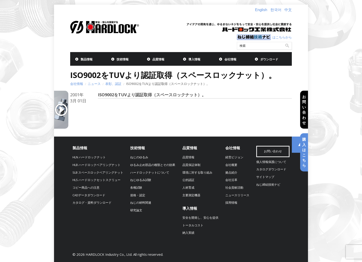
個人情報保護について (271, 162)
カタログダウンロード (271, 169)
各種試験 (136, 188)
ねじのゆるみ (139, 157)
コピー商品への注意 (86, 188)
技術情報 (123, 59)
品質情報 (158, 59)
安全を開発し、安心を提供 (200, 218)
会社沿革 (231, 180)
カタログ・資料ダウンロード (92, 203)
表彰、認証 (113, 83)
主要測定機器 (191, 195)
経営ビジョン (234, 157)
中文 (288, 10)
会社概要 (231, 165)
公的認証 (188, 180)
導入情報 (194, 59)
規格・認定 (137, 195)
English (261, 10)
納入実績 (188, 233)
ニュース (94, 83)
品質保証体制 (191, 165)
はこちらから (282, 37)
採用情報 (231, 203)
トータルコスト (192, 225)
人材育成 (188, 188)
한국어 (275, 10)
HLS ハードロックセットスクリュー (96, 180)
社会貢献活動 (234, 188)
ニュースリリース (237, 195)
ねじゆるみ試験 (140, 180)
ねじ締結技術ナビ (268, 185)
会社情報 (230, 59)
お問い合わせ (304, 109)
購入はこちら (304, 152)
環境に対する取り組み (197, 173)
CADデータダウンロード (88, 195)
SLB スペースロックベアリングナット (97, 173)
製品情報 (87, 59)
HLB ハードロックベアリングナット (96, 165)
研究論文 (136, 210)
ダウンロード (269, 59)
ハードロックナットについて (149, 173)
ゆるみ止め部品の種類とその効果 (152, 165)
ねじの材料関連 (140, 203)
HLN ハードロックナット (89, 157)
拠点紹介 (231, 173)
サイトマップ (265, 177)
